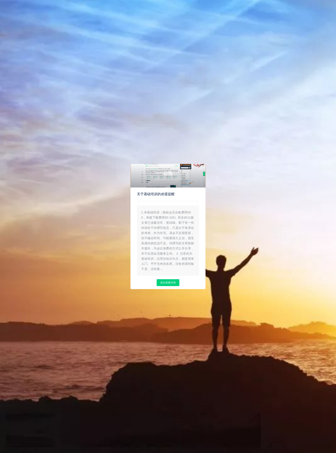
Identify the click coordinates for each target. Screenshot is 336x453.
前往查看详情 (168, 282)
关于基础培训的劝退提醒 (156, 194)
